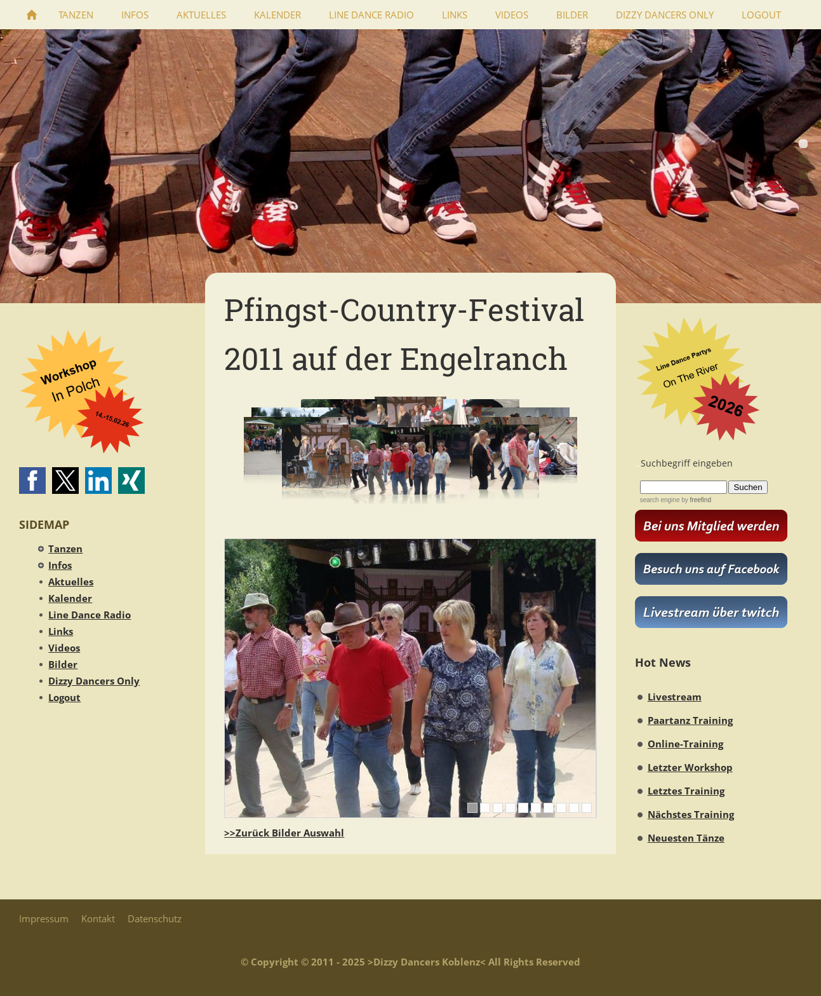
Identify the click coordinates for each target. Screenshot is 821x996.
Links (60, 631)
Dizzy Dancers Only (94, 680)
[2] (485, 808)
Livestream (675, 696)
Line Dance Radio (89, 614)
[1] (472, 808)
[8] (561, 808)
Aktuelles (70, 581)
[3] (498, 808)
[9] (574, 808)
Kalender (70, 598)
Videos (64, 647)
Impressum (44, 918)
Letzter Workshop (690, 767)
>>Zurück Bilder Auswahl (284, 832)
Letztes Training (686, 790)
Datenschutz (155, 918)
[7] (549, 808)
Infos (60, 565)
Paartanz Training (690, 720)
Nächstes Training (691, 814)
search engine (660, 499)
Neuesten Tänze (686, 837)
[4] (510, 808)
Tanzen (65, 548)
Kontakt (98, 918)
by (695, 499)
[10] (587, 808)
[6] (536, 808)
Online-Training (685, 743)
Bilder (62, 664)
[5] (523, 808)
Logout (64, 697)
